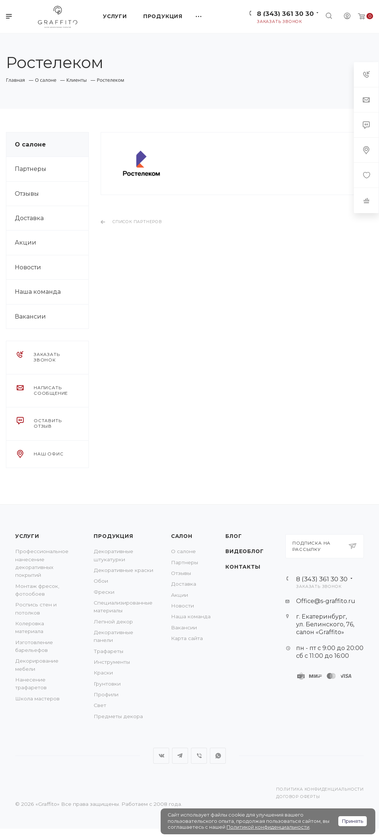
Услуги (27, 536)
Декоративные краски (123, 570)
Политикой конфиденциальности (268, 827)
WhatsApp (218, 756)
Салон (181, 536)
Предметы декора (118, 716)
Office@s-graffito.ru (325, 601)
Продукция (113, 536)
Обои (101, 581)
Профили (106, 694)
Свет (100, 705)
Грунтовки (107, 684)
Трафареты (108, 651)
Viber (199, 756)
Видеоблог (244, 551)
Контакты (242, 567)
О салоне (30, 144)
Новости (28, 267)
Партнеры (30, 168)
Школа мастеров (37, 698)
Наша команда (38, 291)
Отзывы (27, 193)
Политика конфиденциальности (320, 789)
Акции (25, 242)
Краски (103, 673)
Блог (233, 536)
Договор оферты (298, 796)
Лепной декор (113, 622)
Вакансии (30, 316)
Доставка (29, 218)
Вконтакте (161, 756)
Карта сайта (187, 638)
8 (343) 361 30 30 (285, 13)
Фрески (104, 592)
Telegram (180, 756)
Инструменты (112, 662)
